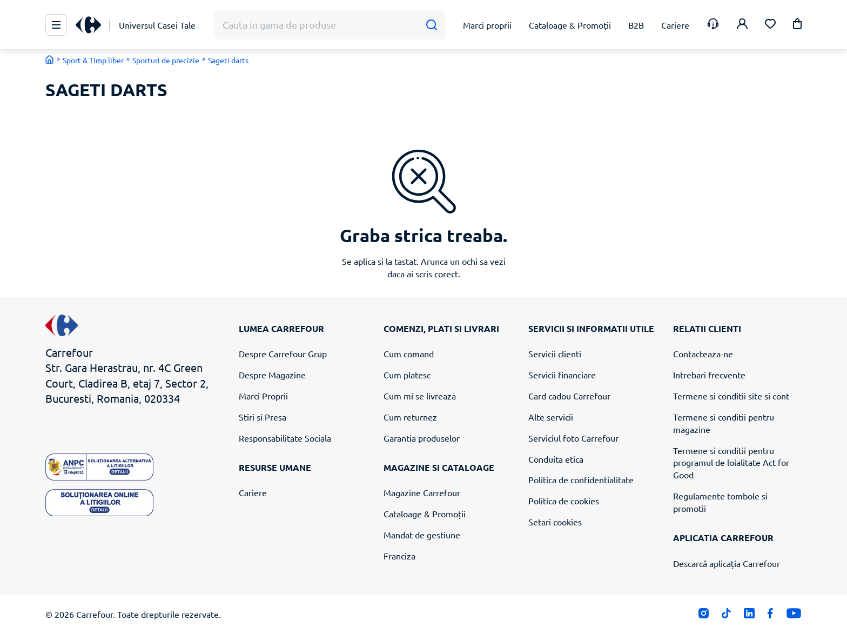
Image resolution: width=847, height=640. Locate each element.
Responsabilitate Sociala (285, 437)
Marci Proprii (263, 395)
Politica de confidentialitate (581, 479)
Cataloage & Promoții (425, 513)
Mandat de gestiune (422, 534)
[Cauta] (431, 25)
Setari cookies (555, 521)
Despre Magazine (272, 374)
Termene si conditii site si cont (731, 395)
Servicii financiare (562, 374)
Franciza (399, 555)
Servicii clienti (554, 353)
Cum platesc (407, 374)
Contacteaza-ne (703, 353)
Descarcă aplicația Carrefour (726, 563)
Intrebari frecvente (709, 374)
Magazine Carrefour (422, 492)
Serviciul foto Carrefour (573, 437)
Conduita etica (555, 459)
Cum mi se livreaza (420, 395)
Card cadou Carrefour (569, 395)
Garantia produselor (422, 437)
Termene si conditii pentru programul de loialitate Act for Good (731, 463)
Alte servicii (550, 416)
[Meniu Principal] (56, 25)
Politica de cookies (563, 500)
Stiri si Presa (262, 416)
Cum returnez (410, 416)
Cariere (253, 492)
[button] (797, 26)
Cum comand (409, 353)
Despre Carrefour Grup (283, 353)
